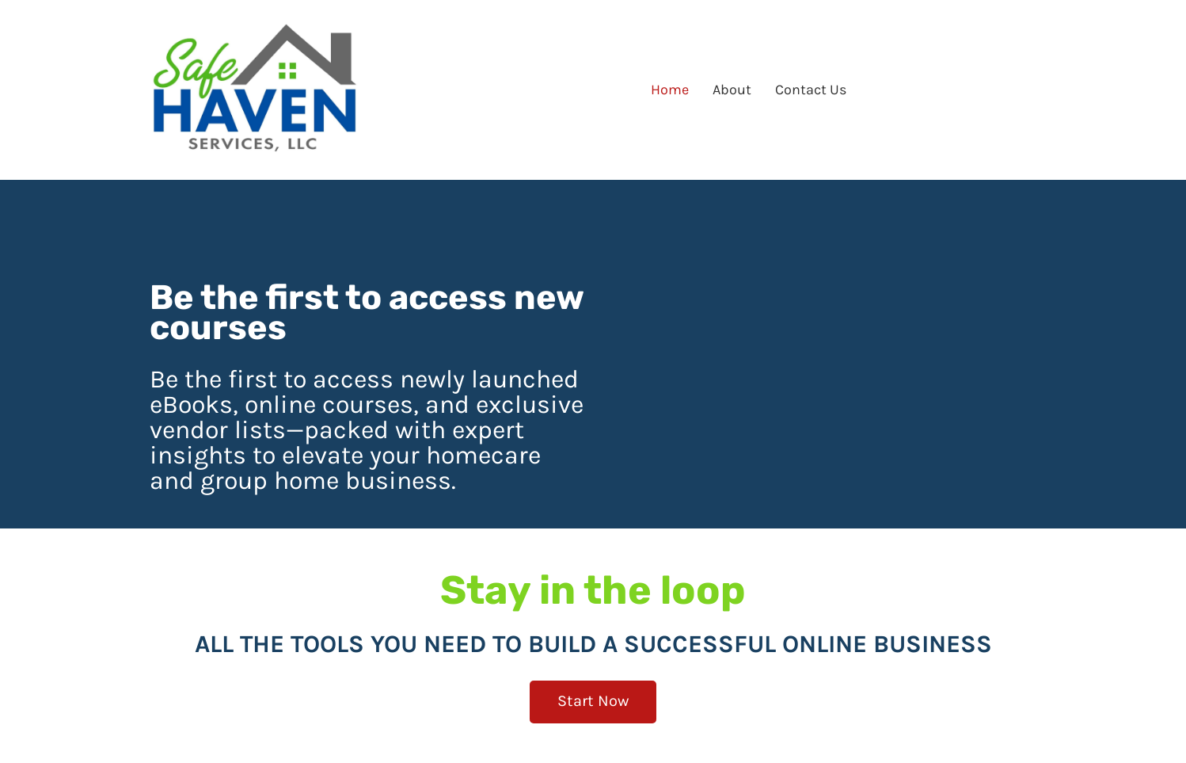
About (732, 89)
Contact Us (810, 89)
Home (670, 89)
